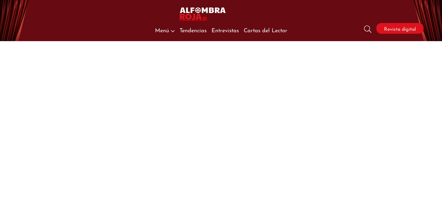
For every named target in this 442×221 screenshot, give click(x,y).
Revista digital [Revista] (400, 28)
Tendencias (193, 29)
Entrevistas (225, 29)
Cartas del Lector (265, 29)
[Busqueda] (367, 28)
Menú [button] (165, 29)
